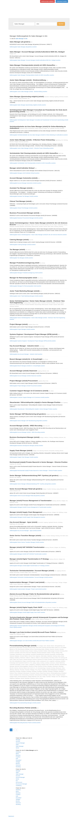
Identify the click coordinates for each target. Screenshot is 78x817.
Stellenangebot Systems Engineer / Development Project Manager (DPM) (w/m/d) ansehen (33, 341)
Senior (17, 748)
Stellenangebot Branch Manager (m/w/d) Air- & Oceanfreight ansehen (27, 365)
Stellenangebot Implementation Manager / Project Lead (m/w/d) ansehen (28, 589)
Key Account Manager (21, 784)
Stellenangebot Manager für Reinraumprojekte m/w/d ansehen (25, 286)
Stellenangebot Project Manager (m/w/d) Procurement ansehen (26, 385)
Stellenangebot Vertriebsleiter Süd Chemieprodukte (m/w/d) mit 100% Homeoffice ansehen (33, 163)
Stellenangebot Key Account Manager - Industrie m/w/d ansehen (26, 354)
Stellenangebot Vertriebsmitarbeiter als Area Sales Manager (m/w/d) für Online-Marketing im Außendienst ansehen (39, 135)
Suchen (61, 24)
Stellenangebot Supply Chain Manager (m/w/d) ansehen (24, 457)
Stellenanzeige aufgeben (47, 1)
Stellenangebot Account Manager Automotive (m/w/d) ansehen (25, 183)
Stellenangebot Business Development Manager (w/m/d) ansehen (26, 445)
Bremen (18, 763)
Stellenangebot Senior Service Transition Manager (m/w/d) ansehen (27, 542)
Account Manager (20, 743)
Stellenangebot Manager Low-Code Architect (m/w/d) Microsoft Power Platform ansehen (32, 640)
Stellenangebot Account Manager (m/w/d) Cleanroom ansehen (25, 375)
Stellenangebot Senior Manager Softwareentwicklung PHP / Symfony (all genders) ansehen (33, 484)
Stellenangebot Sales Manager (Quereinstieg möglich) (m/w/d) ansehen (28, 105)
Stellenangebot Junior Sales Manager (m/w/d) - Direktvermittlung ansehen (28, 91)
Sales (17, 744)
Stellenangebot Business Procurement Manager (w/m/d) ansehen (26, 218)
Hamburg (18, 752)
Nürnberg (18, 766)
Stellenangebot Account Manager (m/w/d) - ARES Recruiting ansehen (27, 432)
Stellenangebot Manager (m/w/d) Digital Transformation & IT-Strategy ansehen (29, 565)
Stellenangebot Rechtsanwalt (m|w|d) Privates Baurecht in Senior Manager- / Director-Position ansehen (36, 470)
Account (18, 741)
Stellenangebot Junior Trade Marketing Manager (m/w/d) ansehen (26, 296)
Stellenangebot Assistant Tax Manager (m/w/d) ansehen (24, 196)
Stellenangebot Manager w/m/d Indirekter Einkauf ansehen (24, 173)
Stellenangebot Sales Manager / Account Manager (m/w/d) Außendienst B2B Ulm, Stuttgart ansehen (35, 60)
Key (17, 780)
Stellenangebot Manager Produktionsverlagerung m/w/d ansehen (26, 272)
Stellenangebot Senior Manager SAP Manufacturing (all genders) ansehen (28, 420)
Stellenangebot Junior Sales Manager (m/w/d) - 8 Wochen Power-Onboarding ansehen (32, 148)
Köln (17, 758)
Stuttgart (18, 761)
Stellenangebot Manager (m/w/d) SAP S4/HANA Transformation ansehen (28, 554)
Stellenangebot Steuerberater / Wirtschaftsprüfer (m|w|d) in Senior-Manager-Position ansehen (33, 409)
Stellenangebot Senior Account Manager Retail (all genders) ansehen (27, 495)
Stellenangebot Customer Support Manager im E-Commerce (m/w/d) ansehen (29, 397)
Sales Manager (20, 746)
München (18, 755)
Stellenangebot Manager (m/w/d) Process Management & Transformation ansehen (30, 507)
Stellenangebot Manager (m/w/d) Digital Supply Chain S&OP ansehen (27, 612)
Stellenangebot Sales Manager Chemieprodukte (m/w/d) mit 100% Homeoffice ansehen (32, 75)
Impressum (11, 816)
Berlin (17, 753)
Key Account (19, 782)
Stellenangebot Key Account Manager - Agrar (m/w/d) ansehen (25, 530)
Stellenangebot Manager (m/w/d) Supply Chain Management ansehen (27, 517)
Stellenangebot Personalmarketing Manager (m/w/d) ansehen (25, 702)
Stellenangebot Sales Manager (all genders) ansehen (23, 47)
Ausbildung (18, 785)
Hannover (18, 765)
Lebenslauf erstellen (62, 1)
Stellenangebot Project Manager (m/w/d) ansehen (22, 329)
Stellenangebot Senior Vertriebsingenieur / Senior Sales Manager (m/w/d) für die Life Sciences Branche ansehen (38, 234)
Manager (18, 739)
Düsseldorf (18, 760)
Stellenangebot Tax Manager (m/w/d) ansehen (21, 257)
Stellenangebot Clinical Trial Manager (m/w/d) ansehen (23, 208)
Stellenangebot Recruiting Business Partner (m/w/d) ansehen (25, 722)
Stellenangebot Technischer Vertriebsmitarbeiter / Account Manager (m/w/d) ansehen (31, 577)
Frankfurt (18, 757)
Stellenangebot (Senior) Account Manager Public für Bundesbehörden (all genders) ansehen (33, 602)
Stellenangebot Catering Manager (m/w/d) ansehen (23, 244)
